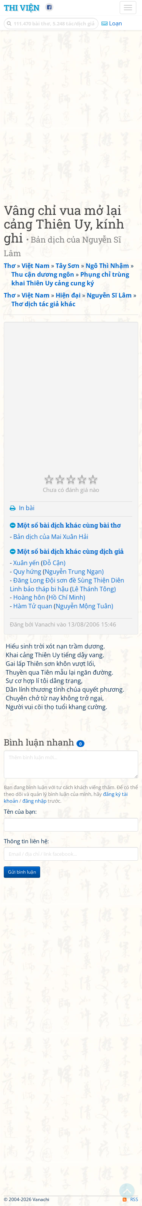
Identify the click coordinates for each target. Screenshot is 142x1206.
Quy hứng (27, 571)
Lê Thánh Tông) (94, 589)
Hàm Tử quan (32, 606)
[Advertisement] (71, 115)
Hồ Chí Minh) (66, 597)
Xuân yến (26, 563)
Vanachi (45, 624)
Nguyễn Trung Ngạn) (74, 571)
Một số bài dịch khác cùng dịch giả (67, 551)
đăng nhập (34, 801)
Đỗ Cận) (54, 563)
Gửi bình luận (22, 872)
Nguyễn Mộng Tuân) (84, 606)
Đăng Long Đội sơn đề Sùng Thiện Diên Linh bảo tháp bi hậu (67, 584)
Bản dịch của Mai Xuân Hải (50, 537)
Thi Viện (21, 7)
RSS (130, 1199)
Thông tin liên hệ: (26, 841)
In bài (26, 508)
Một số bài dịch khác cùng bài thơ (65, 525)
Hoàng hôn (29, 597)
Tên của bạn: (20, 811)
